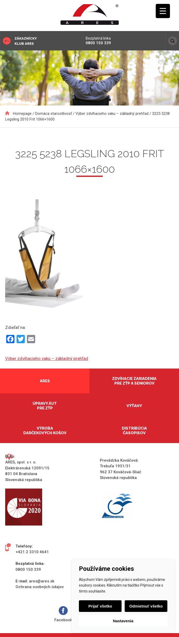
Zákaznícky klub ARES (25, 41)
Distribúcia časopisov (134, 430)
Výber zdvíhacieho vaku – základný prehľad (46, 358)
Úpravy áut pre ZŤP (45, 405)
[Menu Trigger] (163, 11)
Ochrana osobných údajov (40, 586)
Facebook (63, 614)
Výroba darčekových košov (44, 430)
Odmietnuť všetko (145, 606)
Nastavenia (123, 621)
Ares (45, 381)
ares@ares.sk (41, 581)
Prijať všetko (100, 606)
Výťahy (134, 405)
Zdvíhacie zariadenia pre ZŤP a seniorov (134, 381)
